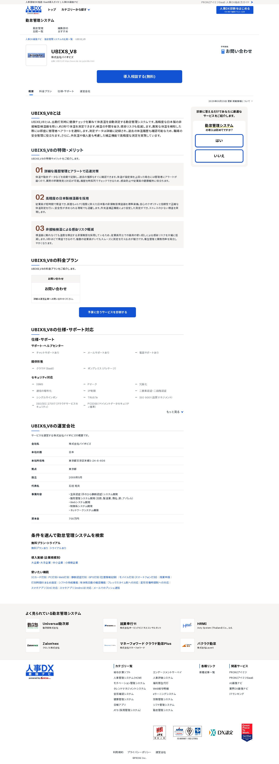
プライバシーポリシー (139, 752)
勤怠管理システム (163, 710)
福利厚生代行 (161, 683)
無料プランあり (39, 548)
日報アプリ (120, 704)
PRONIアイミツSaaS (241, 677)
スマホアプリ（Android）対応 (76, 588)
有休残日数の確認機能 (93, 582)
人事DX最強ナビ (34, 39)
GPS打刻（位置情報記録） (103, 577)
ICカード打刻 (39, 577)
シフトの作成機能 (68, 582)
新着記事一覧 (207, 672)
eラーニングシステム (164, 694)
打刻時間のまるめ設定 (44, 582)
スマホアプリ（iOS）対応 (44, 588)
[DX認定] (221, 732)
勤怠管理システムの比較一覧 (58, 39)
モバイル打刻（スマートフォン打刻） (138, 577)
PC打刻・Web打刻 (59, 577)
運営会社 (161, 752)
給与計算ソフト (122, 672)
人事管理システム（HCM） (128, 677)
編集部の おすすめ (63, 30)
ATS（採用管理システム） (127, 710)
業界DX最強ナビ (238, 688)
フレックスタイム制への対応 (123, 582)
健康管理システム (123, 699)
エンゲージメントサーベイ (167, 672)
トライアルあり (58, 548)
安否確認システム (123, 694)
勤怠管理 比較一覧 (38, 30)
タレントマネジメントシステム (130, 688)
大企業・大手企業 (41, 562)
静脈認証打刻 (79, 577)
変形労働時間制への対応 (155, 582)
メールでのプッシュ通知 (107, 588)
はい (219, 140)
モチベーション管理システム (129, 683)
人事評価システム (163, 677)
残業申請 (165, 577)
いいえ (219, 156)
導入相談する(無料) (139, 76)
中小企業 (58, 562)
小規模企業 (71, 562)
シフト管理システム (163, 704)
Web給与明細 (161, 688)
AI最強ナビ (235, 683)
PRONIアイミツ (238, 672)
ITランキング (236, 694)
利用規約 (118, 752)
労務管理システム (163, 699)
